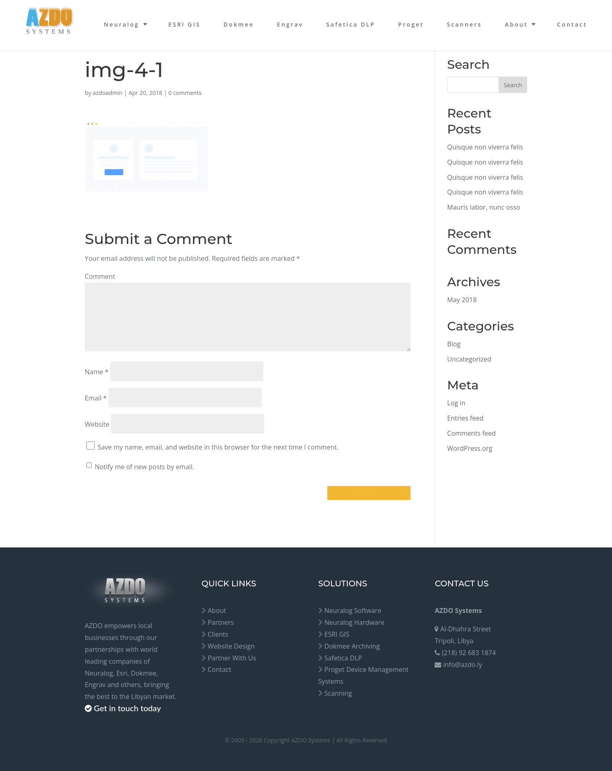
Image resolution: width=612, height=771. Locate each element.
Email (96, 397)
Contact (572, 24)
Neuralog (121, 24)
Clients (218, 634)
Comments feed (471, 433)
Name (97, 371)
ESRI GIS (184, 24)
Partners (221, 622)
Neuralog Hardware (354, 622)
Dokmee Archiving (352, 646)
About (516, 24)
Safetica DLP (350, 24)
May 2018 (462, 299)
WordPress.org (469, 448)
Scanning (338, 693)
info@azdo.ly (462, 664)
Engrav (290, 24)
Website (97, 424)
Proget (411, 24)
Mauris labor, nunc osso (483, 207)
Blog (454, 343)
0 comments (185, 93)
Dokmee (239, 24)
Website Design (231, 646)
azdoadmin (107, 93)
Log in (456, 402)
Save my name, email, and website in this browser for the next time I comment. (217, 447)
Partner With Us (232, 657)
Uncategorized (469, 359)
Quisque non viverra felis (485, 146)
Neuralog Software (352, 610)
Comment (100, 276)
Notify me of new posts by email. (144, 466)
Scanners (464, 24)
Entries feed (465, 418)
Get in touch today (127, 708)
